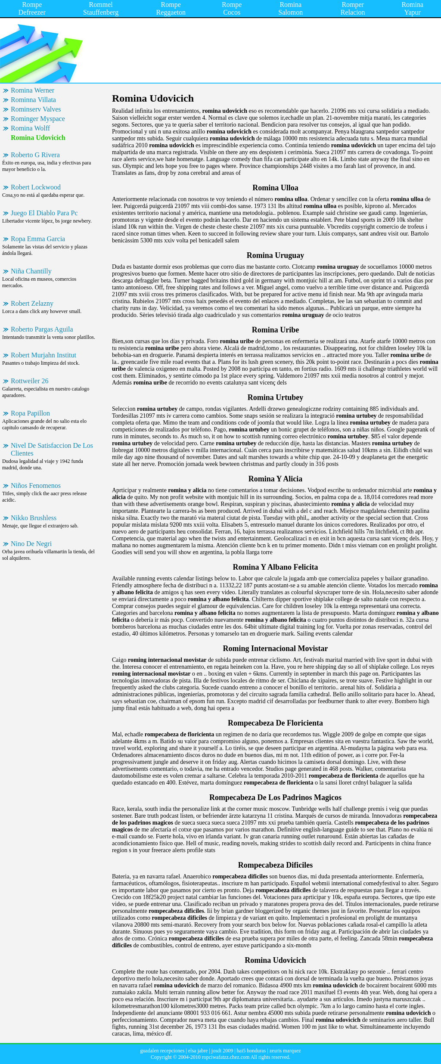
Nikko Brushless (33, 517)
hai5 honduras (251, 1051)
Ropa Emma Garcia (38, 238)
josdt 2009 (222, 1051)
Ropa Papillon (30, 413)
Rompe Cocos (232, 8)
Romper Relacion (353, 8)
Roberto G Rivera (35, 154)
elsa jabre (198, 1051)
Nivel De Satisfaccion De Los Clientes (52, 449)
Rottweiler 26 (30, 381)
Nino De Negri (31, 543)
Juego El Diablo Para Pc (44, 213)
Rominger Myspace (38, 118)
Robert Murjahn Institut (43, 355)
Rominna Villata (33, 99)
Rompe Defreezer (32, 8)
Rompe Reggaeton (171, 8)
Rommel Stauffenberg (100, 8)
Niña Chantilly (31, 271)
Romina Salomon (290, 8)
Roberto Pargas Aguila (42, 329)
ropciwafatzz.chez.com (226, 1057)
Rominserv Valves (36, 109)
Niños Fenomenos (36, 485)
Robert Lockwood (36, 187)
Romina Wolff (30, 128)
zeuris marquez (285, 1051)
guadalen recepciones (162, 1051)
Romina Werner (32, 90)
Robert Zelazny (32, 303)
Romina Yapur (412, 8)
